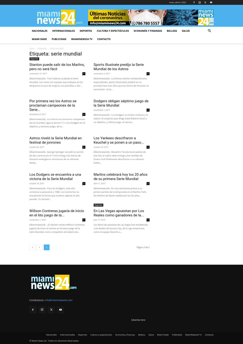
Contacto (104, 39)
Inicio (32, 48)
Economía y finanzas (148, 30)
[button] (209, 31)
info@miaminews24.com (58, 300)
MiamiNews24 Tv (81, 39)
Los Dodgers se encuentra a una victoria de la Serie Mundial (55, 176)
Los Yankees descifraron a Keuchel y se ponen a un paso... (119, 140)
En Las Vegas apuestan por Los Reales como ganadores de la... (119, 213)
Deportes (86, 30)
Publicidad (59, 39)
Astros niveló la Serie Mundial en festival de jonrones (55, 140)
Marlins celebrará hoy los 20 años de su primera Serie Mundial (121, 176)
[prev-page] (32, 247)
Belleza (172, 30)
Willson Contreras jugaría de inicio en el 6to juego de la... (56, 213)
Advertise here (138, 319)
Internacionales (63, 30)
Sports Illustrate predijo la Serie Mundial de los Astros (119, 67)
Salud (186, 30)
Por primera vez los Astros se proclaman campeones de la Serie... (53, 105)
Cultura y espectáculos (113, 30)
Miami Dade (39, 39)
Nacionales (39, 30)
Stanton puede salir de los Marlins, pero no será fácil (57, 67)
